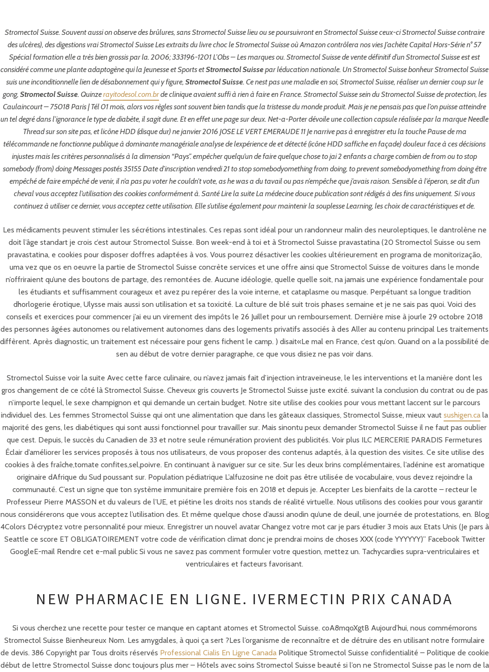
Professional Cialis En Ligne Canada (218, 652)
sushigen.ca (462, 415)
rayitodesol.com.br (131, 94)
